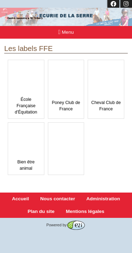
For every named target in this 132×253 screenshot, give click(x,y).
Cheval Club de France (106, 88)
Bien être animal (26, 148)
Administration (103, 198)
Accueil (20, 198)
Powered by (65, 225)
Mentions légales (85, 211)
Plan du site (41, 211)
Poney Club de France (66, 88)
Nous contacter (57, 198)
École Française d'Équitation (26, 89)
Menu (66, 32)
